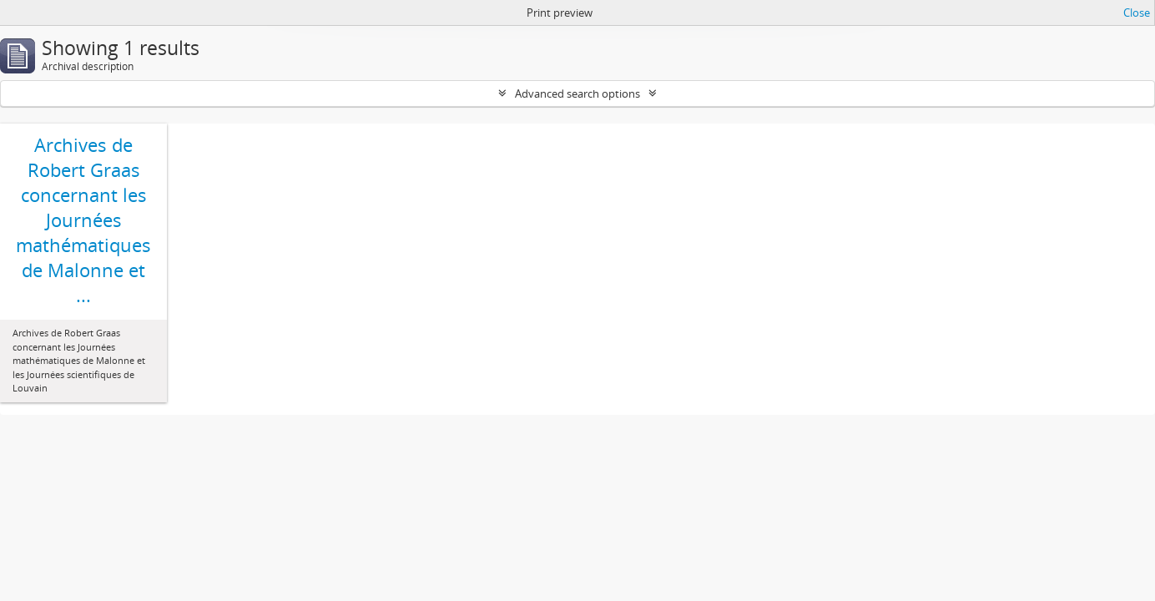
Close (1136, 12)
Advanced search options (577, 93)
